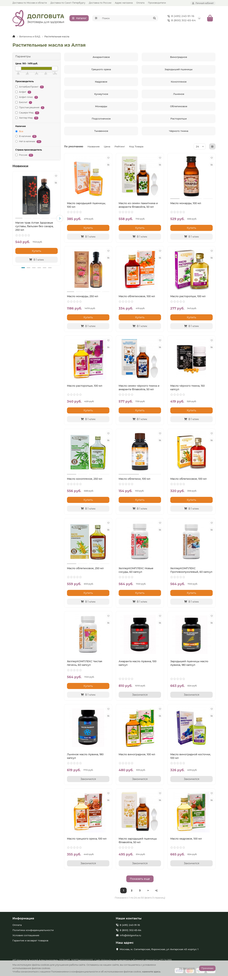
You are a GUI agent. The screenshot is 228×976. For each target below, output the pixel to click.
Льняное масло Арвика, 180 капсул (85, 757)
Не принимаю (187, 968)
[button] (59, 219)
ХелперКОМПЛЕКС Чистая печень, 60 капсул (84, 664)
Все (19, 132)
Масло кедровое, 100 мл (186, 839)
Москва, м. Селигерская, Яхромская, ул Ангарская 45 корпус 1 (159, 949)
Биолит (23, 103)
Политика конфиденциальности (33, 930)
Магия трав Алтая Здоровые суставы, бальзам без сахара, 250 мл (34, 227)
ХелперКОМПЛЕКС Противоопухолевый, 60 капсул (191, 571)
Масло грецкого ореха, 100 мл (87, 839)
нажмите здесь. (151, 971)
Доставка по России (100, 2)
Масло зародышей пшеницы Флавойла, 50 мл (138, 841)
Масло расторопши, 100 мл (188, 297)
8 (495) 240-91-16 (180, 17)
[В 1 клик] (36, 261)
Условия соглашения (25, 935)
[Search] (129, 19)
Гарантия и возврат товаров (30, 940)
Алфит (23, 92)
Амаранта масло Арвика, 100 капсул (137, 664)
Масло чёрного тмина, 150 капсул (187, 388)
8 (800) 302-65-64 (181, 21)
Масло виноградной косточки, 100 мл (190, 757)
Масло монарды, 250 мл (82, 297)
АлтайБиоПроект (29, 87)
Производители (157, 2)
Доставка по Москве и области (29, 2)
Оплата (140, 2)
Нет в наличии (28, 142)
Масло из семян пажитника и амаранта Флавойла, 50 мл (138, 206)
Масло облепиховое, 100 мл (137, 297)
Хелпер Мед (26, 118)
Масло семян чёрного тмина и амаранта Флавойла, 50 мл (139, 388)
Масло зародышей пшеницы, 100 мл (86, 206)
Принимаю (207, 968)
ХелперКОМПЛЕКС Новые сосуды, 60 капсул (136, 571)
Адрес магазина (124, 2)
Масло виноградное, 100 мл (137, 755)
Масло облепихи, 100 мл (134, 479)
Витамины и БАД (29, 37)
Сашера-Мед (27, 113)
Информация (23, 918)
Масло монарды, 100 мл (185, 204)
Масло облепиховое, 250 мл (85, 569)
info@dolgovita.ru (130, 935)
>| (156, 891)
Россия (24, 156)
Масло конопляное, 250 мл (84, 479)
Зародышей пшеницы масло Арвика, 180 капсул (189, 664)
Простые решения (29, 108)
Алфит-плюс (26, 98)
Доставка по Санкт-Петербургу (67, 2)
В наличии (26, 137)
